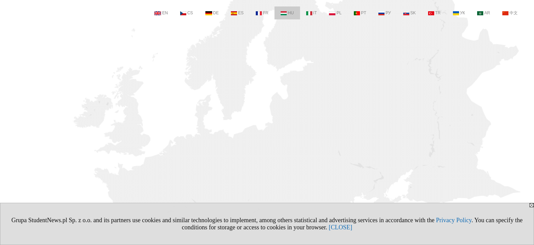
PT (360, 13)
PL (335, 13)
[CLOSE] (340, 227)
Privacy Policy (453, 220)
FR (262, 13)
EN (161, 13)
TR (434, 13)
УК (459, 13)
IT (311, 13)
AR (483, 13)
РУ (384, 13)
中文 (510, 13)
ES (237, 13)
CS (186, 13)
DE (212, 13)
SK (409, 13)
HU (287, 13)
